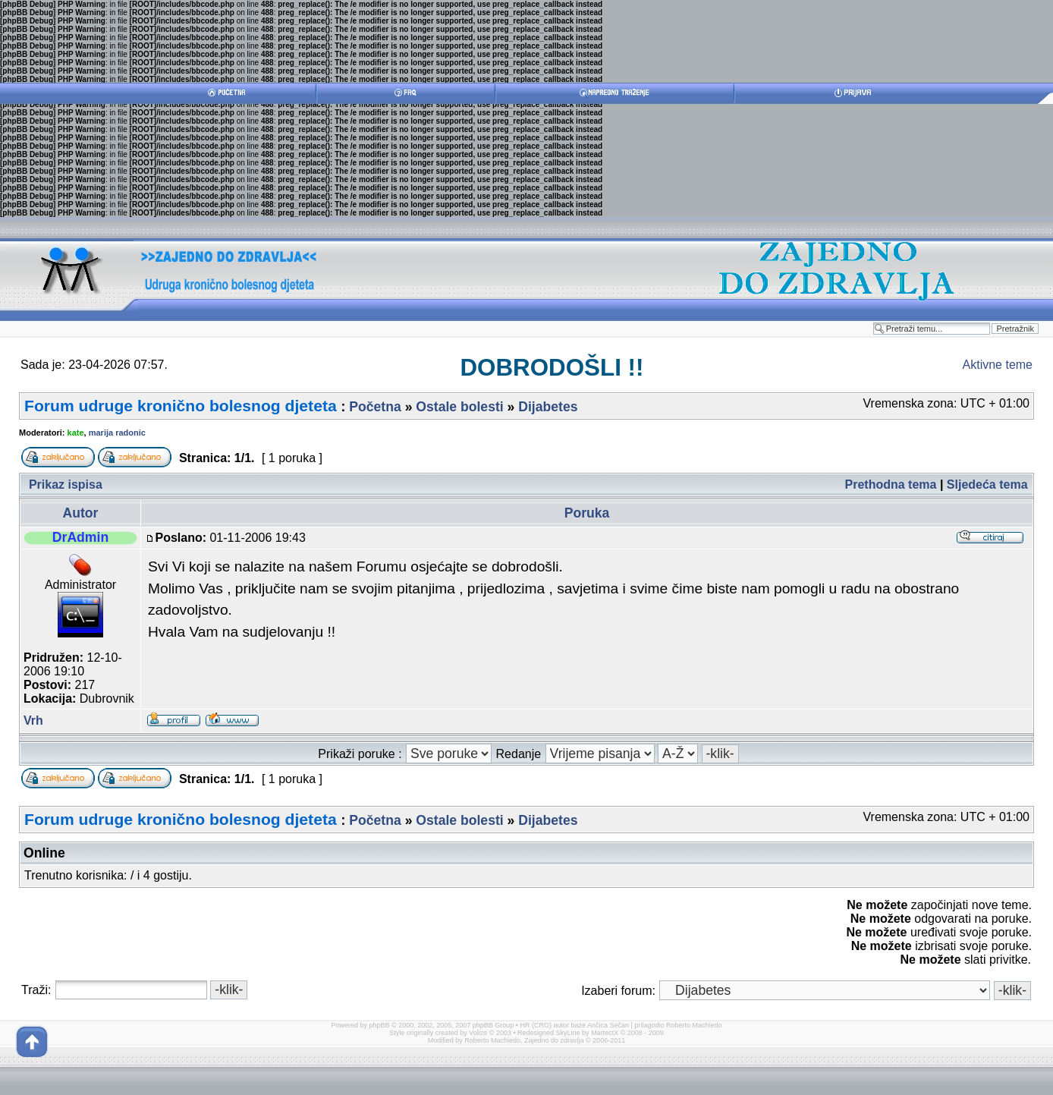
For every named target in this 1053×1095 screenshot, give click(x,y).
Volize (478, 1033)
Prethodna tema (891, 484)
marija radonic (117, 432)
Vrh (33, 720)
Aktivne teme (998, 364)
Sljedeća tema (987, 484)
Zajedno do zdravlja (555, 1040)
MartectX (604, 1033)
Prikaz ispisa (65, 484)
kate (76, 432)
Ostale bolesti (459, 406)
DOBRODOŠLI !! (551, 367)
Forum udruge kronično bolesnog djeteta (180, 405)
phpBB (379, 1025)
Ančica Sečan (608, 1025)
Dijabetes (547, 406)
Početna (375, 406)
